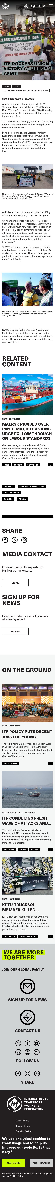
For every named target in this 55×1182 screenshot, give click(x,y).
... (50, 465)
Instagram (27, 1052)
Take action (44, 6)
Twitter (18, 1043)
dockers (8, 486)
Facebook (27, 1043)
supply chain (10, 763)
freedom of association (31, 486)
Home (6, 86)
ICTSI (6, 465)
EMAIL (15, 582)
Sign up (15, 631)
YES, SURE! (13, 1163)
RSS (37, 1052)
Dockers (18, 465)
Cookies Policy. (16, 1176)
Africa (22, 499)
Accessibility (22, 1120)
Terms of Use (23, 1125)
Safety (34, 849)
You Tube (37, 1043)
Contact (27, 1019)
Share (12, 530)
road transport (28, 936)
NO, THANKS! (41, 1163)
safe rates (9, 936)
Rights (22, 849)
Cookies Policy (23, 1131)
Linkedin (18, 1052)
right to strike (11, 492)
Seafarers (32, 465)
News (16, 86)
